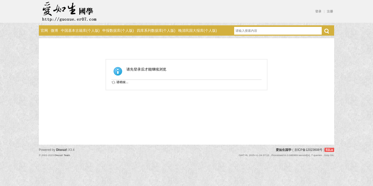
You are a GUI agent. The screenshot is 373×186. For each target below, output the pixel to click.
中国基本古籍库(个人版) (80, 30)
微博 (54, 30)
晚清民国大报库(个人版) (197, 30)
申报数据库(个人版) (118, 30)
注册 (330, 11)
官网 (44, 30)
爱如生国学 (283, 150)
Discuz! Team (62, 155)
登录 (318, 11)
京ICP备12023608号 (308, 150)
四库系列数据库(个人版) (156, 30)
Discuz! (61, 150)
